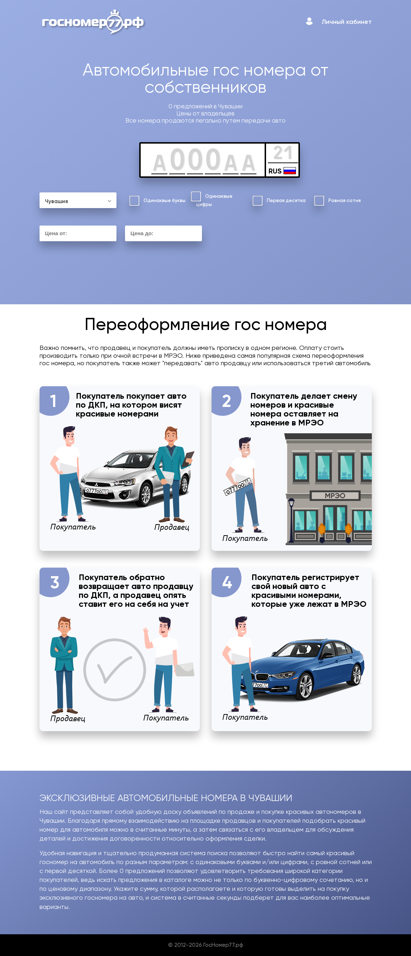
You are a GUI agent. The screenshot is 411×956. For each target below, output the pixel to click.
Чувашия (56, 201)
